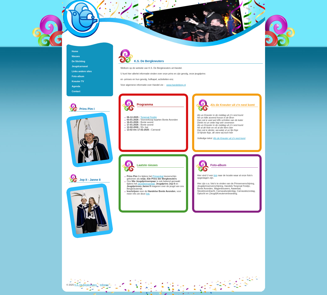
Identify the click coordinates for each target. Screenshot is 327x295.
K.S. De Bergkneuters (85, 285)
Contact (76, 91)
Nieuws (76, 56)
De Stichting (78, 61)
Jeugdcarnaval (80, 66)
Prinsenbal (158, 176)
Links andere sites (82, 71)
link (148, 193)
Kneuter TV (78, 81)
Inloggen (104, 285)
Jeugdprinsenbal (146, 183)
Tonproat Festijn (149, 117)
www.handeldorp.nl (176, 85)
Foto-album (78, 76)
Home (75, 51)
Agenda (76, 86)
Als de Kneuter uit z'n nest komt (229, 138)
